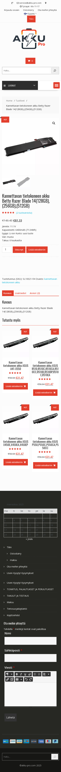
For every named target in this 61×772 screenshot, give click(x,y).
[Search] (54, 71)
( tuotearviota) (24, 212)
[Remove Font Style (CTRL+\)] (29, 674)
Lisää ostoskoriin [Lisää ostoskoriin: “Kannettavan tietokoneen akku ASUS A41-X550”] (14, 386)
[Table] (19, 679)
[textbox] (30, 694)
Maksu (10, 602)
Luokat (10, 85)
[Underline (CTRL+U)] (25, 674)
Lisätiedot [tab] (20, 293)
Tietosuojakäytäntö (17, 608)
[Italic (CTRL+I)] (21, 674)
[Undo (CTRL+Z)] (26, 679)
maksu (13, 560)
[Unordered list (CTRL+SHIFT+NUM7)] (35, 674)
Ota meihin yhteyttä (47, 10)
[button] (56, 85)
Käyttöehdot (13, 615)
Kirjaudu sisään (11, 10)
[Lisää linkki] (7, 679)
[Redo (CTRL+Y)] (30, 679)
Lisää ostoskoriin (37, 249)
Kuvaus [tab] (7, 293)
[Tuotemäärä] (6, 249)
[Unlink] (12, 679)
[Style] (9, 674)
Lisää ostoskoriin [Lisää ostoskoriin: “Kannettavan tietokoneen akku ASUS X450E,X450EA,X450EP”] (14, 462)
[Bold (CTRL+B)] (16, 674)
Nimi (7, 633)
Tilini (31, 18)
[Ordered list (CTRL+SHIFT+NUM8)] (39, 674)
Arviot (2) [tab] (35, 293)
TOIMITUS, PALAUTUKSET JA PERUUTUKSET (30, 589)
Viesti (9, 667)
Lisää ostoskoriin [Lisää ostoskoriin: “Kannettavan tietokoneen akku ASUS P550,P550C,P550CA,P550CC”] (43, 465)
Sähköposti (13, 650)
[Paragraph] (46, 674)
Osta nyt (19, 249)
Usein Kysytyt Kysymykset (20, 573)
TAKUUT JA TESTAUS (18, 595)
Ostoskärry (28, 10)
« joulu (29, 538)
